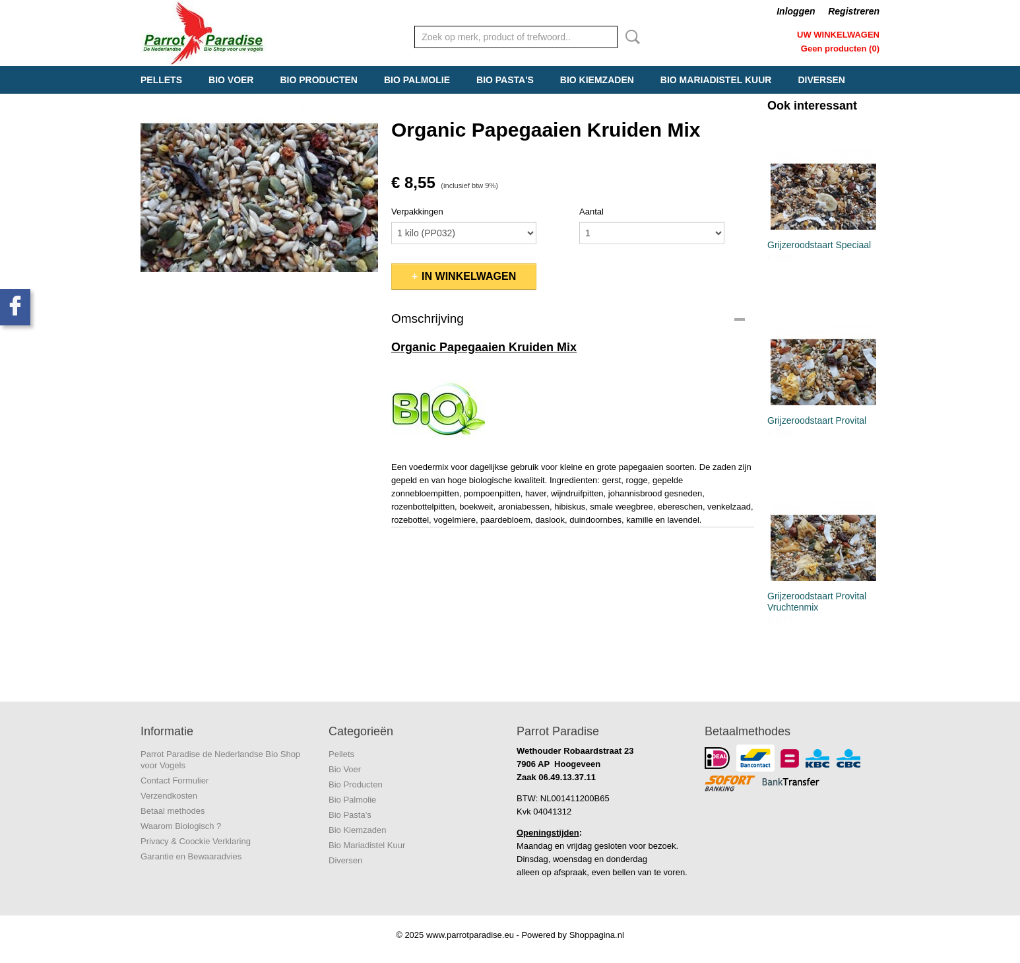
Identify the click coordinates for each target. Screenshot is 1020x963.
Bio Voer (230, 80)
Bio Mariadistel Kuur (716, 80)
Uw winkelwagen (838, 35)
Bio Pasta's (505, 80)
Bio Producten (318, 80)
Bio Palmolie (417, 80)
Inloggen (796, 11)
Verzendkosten (169, 796)
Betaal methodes (173, 811)
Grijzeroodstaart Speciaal (819, 245)
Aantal (591, 211)
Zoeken (630, 37)
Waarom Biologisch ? (181, 826)
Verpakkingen (417, 211)
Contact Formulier (174, 780)
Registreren (853, 11)
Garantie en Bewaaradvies (191, 856)
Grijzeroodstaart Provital (816, 420)
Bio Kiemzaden (597, 80)
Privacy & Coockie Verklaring (196, 841)
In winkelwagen (469, 276)
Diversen (821, 80)
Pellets (161, 80)
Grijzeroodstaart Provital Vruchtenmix (816, 602)
